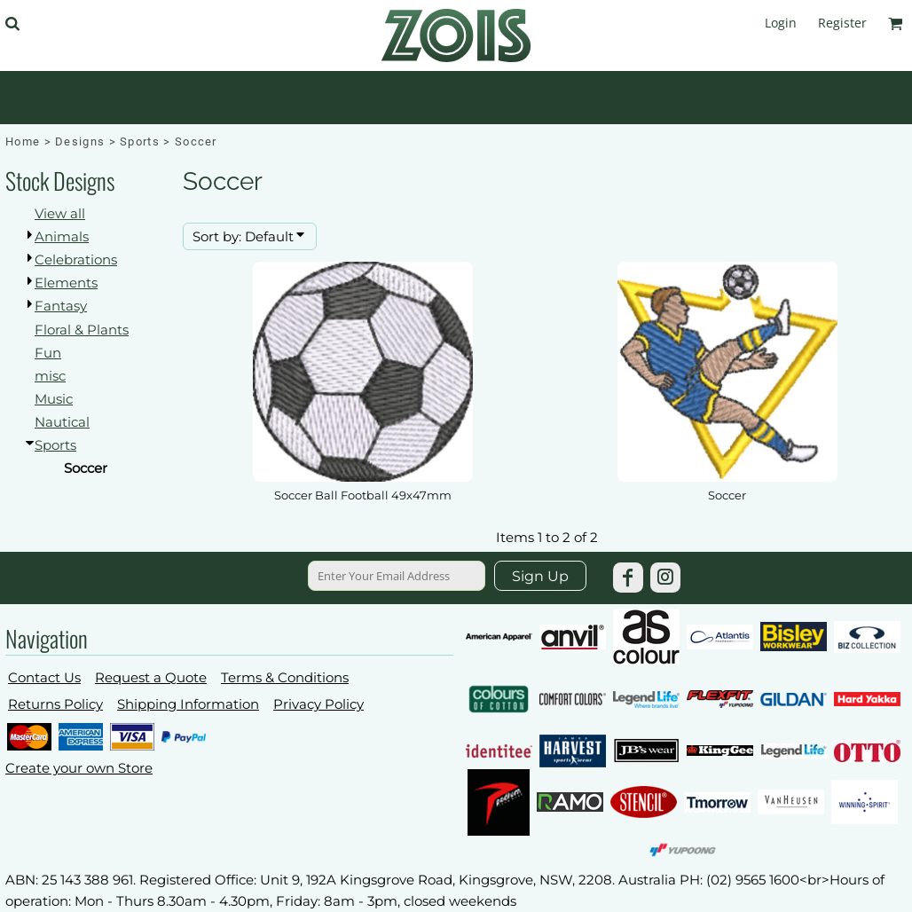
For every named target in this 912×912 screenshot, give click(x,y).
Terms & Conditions (285, 677)
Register (842, 22)
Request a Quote (151, 677)
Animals (62, 236)
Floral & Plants (82, 329)
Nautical (62, 421)
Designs (80, 141)
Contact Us (44, 677)
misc (50, 375)
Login (781, 22)
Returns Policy (55, 704)
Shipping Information (188, 704)
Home (22, 141)
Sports (140, 141)
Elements (66, 282)
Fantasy (61, 305)
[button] (12, 23)
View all (60, 213)
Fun (48, 352)
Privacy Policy (318, 704)
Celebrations (76, 259)
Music (54, 398)
